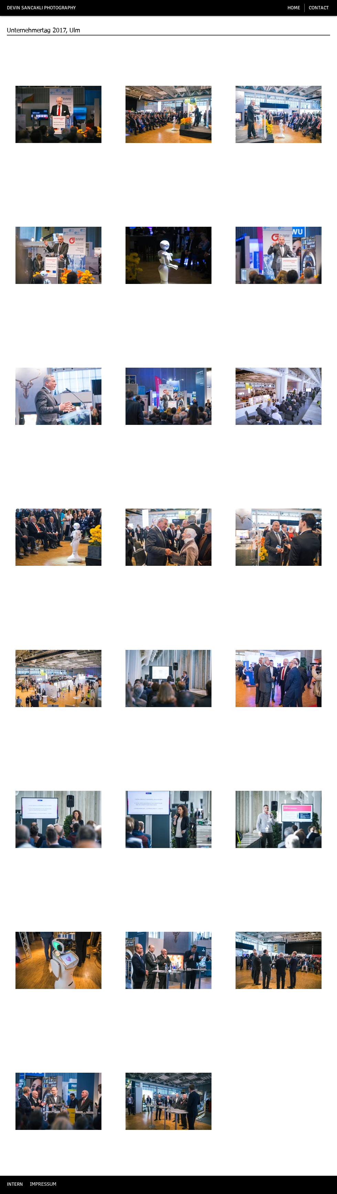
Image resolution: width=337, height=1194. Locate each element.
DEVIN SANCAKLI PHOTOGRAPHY (41, 8)
